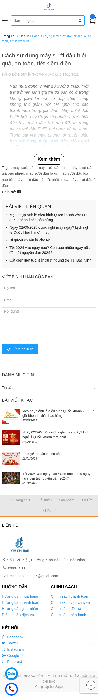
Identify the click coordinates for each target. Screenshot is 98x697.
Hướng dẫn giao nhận (20, 609)
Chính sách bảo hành (68, 615)
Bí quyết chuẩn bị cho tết (28, 240)
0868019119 (17, 568)
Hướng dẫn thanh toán (20, 602)
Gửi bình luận (20, 349)
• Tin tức (85, 500)
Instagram (13, 649)
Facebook (13, 637)
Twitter (10, 643)
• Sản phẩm (65, 500)
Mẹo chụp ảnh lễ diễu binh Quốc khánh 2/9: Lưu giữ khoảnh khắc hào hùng (47, 218)
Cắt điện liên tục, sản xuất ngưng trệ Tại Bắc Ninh (48, 260)
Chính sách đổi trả (66, 609)
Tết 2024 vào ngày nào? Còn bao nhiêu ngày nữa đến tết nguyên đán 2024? (48, 250)
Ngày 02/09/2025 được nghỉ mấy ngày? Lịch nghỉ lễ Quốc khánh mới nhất (48, 230)
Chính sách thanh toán (69, 596)
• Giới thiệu (43, 500)
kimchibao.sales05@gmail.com (32, 576)
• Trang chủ (21, 500)
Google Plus (14, 655)
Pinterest (12, 662)
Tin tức (7, 388)
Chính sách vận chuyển (70, 602)
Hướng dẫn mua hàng (20, 596)
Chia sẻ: (9, 192)
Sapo (59, 687)
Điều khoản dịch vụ (18, 615)
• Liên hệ (49, 511)
